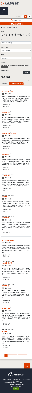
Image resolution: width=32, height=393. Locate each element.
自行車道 (25, 34)
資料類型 (3, 31)
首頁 (3, 27)
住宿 (12, 34)
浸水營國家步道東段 (8, 240)
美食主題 (26, 65)
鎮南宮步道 (5, 218)
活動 (9, 34)
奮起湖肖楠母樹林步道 (9, 134)
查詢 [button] (27, 72)
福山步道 (5, 197)
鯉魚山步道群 (6, 308)
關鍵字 (2, 55)
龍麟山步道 (5, 155)
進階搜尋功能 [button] (4, 70)
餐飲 (15, 34)
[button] (22, 16)
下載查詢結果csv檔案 (16, 84)
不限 (2, 34)
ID (1, 39)
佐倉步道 (5, 331)
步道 (29, 34)
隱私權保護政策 (16, 379)
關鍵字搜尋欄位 (5, 47)
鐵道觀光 (16, 65)
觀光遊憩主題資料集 (12, 27)
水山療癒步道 (6, 113)
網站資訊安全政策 (7, 379)
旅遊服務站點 (20, 34)
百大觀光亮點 (4, 67)
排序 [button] (28, 80)
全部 (4, 83)
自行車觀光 (10, 65)
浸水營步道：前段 (7, 91)
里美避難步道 (6, 176)
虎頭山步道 (5, 286)
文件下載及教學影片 (17, 381)
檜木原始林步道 (7, 263)
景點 (6, 34)
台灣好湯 (4, 65)
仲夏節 (21, 65)
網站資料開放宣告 (26, 379)
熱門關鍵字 (4, 62)
